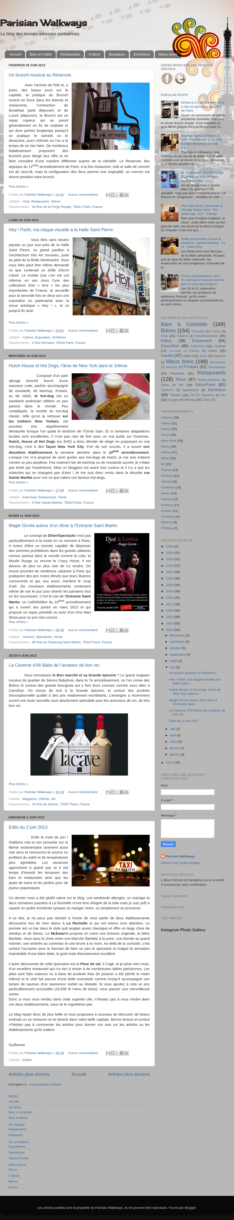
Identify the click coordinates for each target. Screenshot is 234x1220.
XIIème (166, 470)
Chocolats (198, 331)
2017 (170, 604)
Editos (27, 1060)
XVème (166, 511)
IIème (165, 458)
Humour (28, 637)
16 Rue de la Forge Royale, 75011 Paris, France (67, 207)
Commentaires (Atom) (45, 1084)
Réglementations (209, 380)
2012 (170, 762)
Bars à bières (18, 1118)
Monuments (217, 362)
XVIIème (167, 517)
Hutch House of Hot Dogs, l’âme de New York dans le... (195, 691)
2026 (170, 546)
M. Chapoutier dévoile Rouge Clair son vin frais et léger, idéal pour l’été (202, 176)
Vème (165, 435)
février (175, 748)
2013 (170, 630)
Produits (191, 367)
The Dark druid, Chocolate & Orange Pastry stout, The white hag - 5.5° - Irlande (201, 209)
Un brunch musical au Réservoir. (40, 75)
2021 (170, 578)
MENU (13, 1096)
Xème (62, 497)
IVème (165, 423)
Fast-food (30, 497)
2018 (170, 597)
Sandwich (167, 390)
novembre (177, 642)
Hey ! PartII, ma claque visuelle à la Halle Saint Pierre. (61, 229)
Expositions (17, 1146)
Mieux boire (167, 54)
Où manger (17, 1124)
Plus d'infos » (18, 186)
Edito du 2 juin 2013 (28, 827)
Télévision (207, 395)
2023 (170, 565)
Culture (94, 54)
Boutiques (117, 54)
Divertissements (206, 336)
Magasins (30, 799)
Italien (187, 356)
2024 (170, 559)
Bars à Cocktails (184, 324)
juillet (174, 661)
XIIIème (166, 522)
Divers (13, 1187)
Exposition (42, 337)
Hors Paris (168, 440)
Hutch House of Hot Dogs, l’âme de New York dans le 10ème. (68, 365)
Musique (171, 367)
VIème (165, 481)
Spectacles (44, 637)
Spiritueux (216, 389)
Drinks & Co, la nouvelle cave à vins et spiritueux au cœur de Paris (202, 106)
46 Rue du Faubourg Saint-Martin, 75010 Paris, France (72, 642)
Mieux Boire (17, 1165)
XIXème (167, 476)
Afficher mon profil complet (180, 863)
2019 (170, 591)
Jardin (203, 356)
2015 (170, 617)
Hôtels (212, 351)
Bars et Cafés (41, 54)
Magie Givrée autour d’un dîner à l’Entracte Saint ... (193, 702)
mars (174, 741)
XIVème (167, 528)
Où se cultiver (19, 1142)
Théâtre (175, 395)
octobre (176, 648)
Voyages (173, 400)
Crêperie (182, 336)
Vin (53, 799)
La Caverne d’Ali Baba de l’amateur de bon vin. (54, 665)
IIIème (165, 493)
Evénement (202, 340)
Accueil (15, 54)
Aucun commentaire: (83, 194)
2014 (170, 623)
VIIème (44, 799)
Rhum (13, 1170)
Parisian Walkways (43, 23)
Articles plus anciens (129, 1074)
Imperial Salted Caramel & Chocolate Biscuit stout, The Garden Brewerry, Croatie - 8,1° (201, 141)
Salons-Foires (19, 1158)
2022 (170, 572)
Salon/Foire (205, 384)
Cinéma (216, 331)
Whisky (189, 400)
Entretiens (142, 54)
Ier (163, 464)
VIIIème (166, 417)
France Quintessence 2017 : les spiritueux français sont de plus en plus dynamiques (202, 280)
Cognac (14, 1175)
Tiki (192, 395)
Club (26, 201)
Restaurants (70, 54)
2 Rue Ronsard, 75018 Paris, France (59, 343)
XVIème (167, 505)
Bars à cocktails (20, 1112)
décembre (177, 635)
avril (173, 735)
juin (173, 667)
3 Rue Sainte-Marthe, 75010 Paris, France (63, 502)
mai (173, 729)
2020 (170, 585)
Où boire (15, 1107)
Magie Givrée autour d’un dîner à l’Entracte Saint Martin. (63, 525)
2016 (170, 610)
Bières (13, 1181)
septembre (178, 654)
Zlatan (207, 400)
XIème (55, 201)
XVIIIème (59, 337)
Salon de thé (172, 385)
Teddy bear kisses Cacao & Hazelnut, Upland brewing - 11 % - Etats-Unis (203, 243)
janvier (175, 754)
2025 (170, 553)
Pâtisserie (16, 1135)
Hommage (175, 350)
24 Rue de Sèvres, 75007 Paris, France (61, 804)
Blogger (190, 1208)
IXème (165, 429)
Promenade (216, 367)
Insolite (167, 355)
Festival (219, 346)
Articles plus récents (29, 1074)
